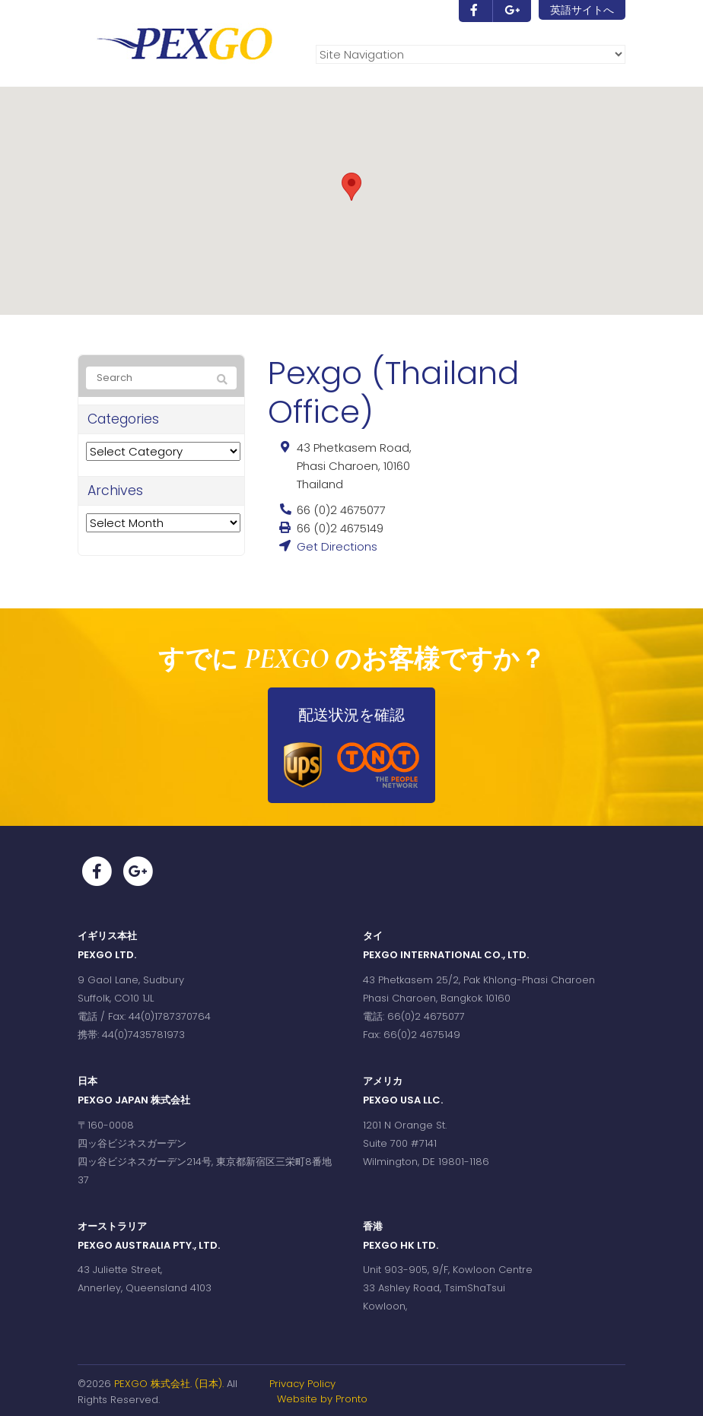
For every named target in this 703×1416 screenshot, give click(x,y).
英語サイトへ (582, 9)
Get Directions (337, 546)
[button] (351, 187)
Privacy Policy (302, 1383)
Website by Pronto (322, 1399)
